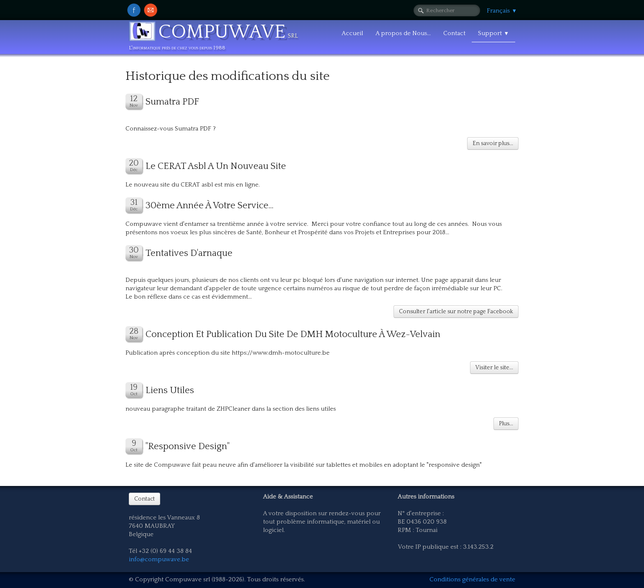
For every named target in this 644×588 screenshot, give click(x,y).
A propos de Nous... (403, 33)
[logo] (216, 38)
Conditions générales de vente (472, 579)
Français (502, 10)
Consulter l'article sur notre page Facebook (456, 311)
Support (493, 33)
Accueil (352, 33)
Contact (454, 33)
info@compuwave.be (159, 559)
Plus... (506, 423)
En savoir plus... (493, 143)
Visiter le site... (494, 367)
